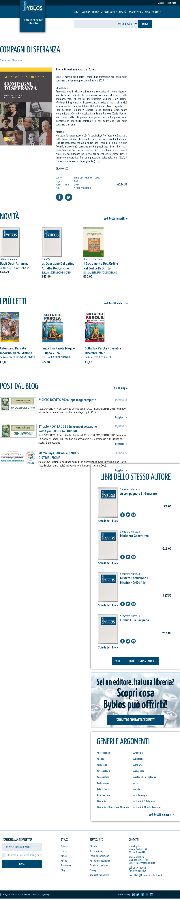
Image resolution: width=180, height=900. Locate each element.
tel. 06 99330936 (137, 867)
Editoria (93, 846)
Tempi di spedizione (99, 856)
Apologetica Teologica (144, 777)
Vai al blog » (121, 388)
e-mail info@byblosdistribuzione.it (146, 875)
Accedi (161, 3)
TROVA (145, 24)
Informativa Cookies (99, 875)
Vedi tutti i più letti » (116, 303)
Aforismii (137, 752)
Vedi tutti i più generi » (162, 814)
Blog (147, 12)
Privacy (93, 870)
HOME (77, 12)
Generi (113, 12)
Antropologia (103, 771)
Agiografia (138, 758)
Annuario (137, 764)
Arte (135, 783)
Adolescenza (103, 752)
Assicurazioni (103, 795)
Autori (104, 12)
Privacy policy (124, 895)
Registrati (172, 3)
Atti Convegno (140, 795)
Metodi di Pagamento (100, 860)
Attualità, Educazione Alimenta (113, 807)
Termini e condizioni (99, 865)
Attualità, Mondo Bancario (146, 807)
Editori (95, 12)
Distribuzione (96, 851)
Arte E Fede (103, 789)
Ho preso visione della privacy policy (25, 855)
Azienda (85, 12)
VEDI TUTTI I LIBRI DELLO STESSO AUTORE (135, 661)
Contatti (156, 12)
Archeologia (103, 783)
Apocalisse (138, 771)
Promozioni (66, 865)
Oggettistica (135, 12)
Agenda (100, 758)
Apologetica (103, 777)
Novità (123, 12)
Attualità (101, 801)
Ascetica (137, 789)
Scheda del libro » (108, 521)
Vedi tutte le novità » (116, 218)
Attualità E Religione (144, 801)
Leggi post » (121, 417)
